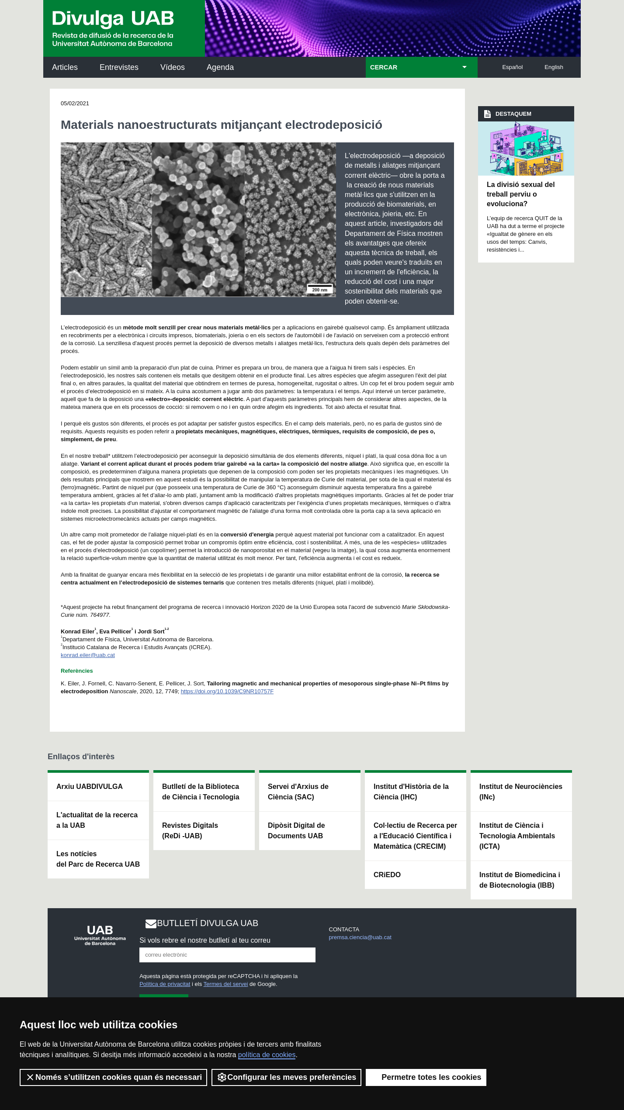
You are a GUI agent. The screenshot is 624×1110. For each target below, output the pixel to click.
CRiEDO (387, 874)
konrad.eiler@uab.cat (88, 655)
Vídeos (172, 67)
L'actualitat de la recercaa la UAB (97, 820)
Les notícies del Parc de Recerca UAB (98, 859)
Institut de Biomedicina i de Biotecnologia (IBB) (519, 880)
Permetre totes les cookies (426, 1077)
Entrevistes (119, 67)
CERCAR (383, 67)
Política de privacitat (164, 984)
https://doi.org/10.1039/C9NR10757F (227, 691)
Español (512, 67)
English (553, 67)
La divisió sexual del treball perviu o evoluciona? (521, 194)
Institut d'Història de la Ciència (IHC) (411, 792)
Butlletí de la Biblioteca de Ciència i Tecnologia (200, 792)
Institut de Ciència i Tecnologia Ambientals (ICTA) (517, 836)
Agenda (220, 67)
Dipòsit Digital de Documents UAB (296, 831)
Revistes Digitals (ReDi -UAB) (190, 831)
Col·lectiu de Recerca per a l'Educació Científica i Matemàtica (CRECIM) (415, 836)
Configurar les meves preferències (286, 1077)
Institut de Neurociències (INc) (520, 792)
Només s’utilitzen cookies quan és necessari (113, 1077)
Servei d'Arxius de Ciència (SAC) (298, 792)
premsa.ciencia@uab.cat (360, 937)
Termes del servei (226, 984)
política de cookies (267, 1054)
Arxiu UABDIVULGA (89, 786)
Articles (65, 67)
